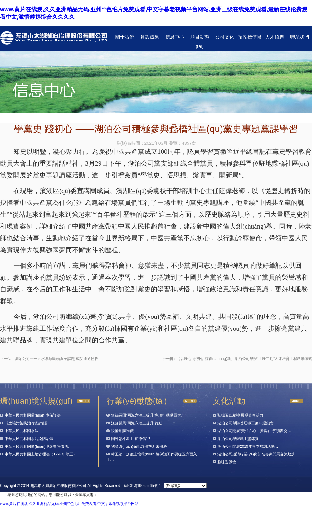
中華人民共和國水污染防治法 (29, 438)
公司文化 (224, 37)
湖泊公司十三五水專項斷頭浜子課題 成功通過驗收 (56, 358)
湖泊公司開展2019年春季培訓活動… (247, 446)
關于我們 (124, 37)
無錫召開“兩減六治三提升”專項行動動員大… (148, 415)
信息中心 (174, 37)
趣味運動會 (226, 462)
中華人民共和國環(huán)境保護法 (33, 415)
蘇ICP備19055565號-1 (142, 485)
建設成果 (149, 37)
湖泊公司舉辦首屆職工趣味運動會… (247, 423)
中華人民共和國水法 (21, 431)
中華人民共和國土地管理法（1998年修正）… (42, 454)
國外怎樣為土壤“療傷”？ (131, 438)
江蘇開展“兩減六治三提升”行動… (138, 423)
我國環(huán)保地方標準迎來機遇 (139, 446)
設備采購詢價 (122, 431)
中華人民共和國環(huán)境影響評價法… (38, 446)
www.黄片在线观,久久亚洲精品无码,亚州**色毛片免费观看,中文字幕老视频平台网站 (69, 504)
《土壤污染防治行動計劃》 (27, 423)
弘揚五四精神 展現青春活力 (240, 415)
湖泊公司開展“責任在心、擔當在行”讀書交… (254, 431)
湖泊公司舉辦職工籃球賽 (238, 438)
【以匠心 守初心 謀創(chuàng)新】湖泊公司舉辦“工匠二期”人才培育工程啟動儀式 (244, 358)
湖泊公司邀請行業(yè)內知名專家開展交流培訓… (258, 454)
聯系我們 (299, 37)
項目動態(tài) (199, 38)
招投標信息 (249, 37)
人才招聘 (274, 37)
